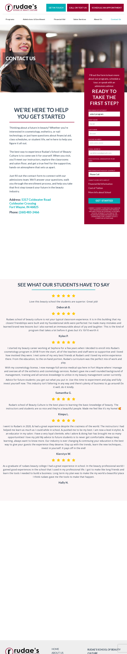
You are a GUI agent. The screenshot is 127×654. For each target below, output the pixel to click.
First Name (93, 120)
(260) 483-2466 (29, 211)
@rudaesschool (63, 513)
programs (10, 19)
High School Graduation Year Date (101, 160)
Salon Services (79, 19)
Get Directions (85, 594)
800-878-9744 (78, 584)
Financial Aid (59, 19)
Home (56, 645)
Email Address (95, 149)
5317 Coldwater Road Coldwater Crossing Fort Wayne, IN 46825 (29, 203)
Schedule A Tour (85, 604)
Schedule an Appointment (107, 7)
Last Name (93, 130)
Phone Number (95, 139)
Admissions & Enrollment (34, 19)
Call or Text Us (78, 7)
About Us (98, 19)
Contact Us (116, 19)
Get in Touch (56, 7)
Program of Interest (98, 110)
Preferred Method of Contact (102, 170)
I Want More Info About (98, 180)
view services (85, 613)
